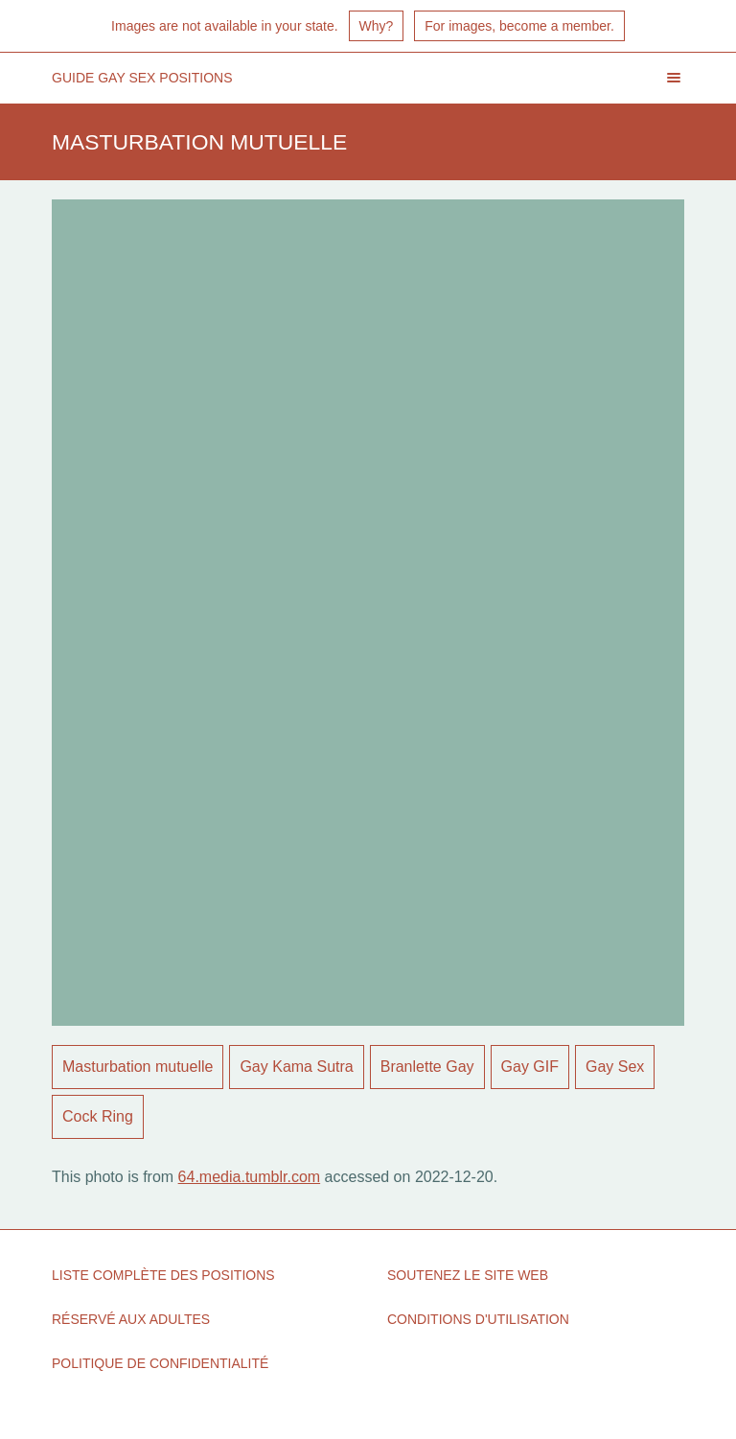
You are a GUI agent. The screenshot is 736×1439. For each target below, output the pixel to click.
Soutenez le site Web (467, 1275)
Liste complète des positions (163, 1275)
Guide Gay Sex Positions (142, 77)
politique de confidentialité (160, 1363)
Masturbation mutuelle (137, 1066)
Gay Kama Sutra (296, 1066)
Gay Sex (615, 1066)
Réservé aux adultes (131, 1319)
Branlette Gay (427, 1066)
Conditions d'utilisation (478, 1319)
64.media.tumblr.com (249, 1177)
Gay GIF (530, 1066)
